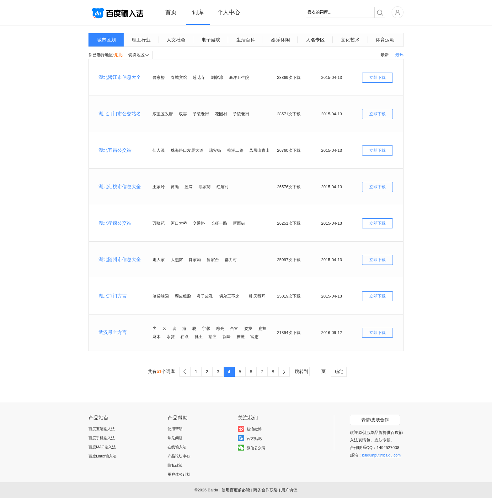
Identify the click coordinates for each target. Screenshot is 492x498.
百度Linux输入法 (102, 456)
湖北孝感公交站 (115, 223)
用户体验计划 (179, 474)
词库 (198, 12)
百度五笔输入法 (101, 429)
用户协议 (289, 490)
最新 (385, 54)
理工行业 (141, 39)
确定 (339, 371)
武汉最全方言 (113, 332)
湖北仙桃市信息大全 (120, 186)
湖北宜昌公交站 (115, 150)
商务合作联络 (265, 490)
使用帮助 (175, 429)
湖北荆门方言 (113, 295)
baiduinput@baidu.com (381, 455)
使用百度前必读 (236, 490)
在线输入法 (177, 447)
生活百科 (245, 39)
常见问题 (175, 438)
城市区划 (106, 39)
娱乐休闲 (280, 39)
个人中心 (228, 12)
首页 (171, 12)
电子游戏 (210, 39)
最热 (399, 54)
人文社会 (176, 39)
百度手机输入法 (101, 438)
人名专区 (315, 39)
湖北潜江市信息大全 (120, 77)
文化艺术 (350, 39)
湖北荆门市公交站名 (120, 113)
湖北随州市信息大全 (120, 259)
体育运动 (385, 39)
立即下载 (377, 77)
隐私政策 (175, 465)
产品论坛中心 (179, 456)
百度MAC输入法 (102, 447)
